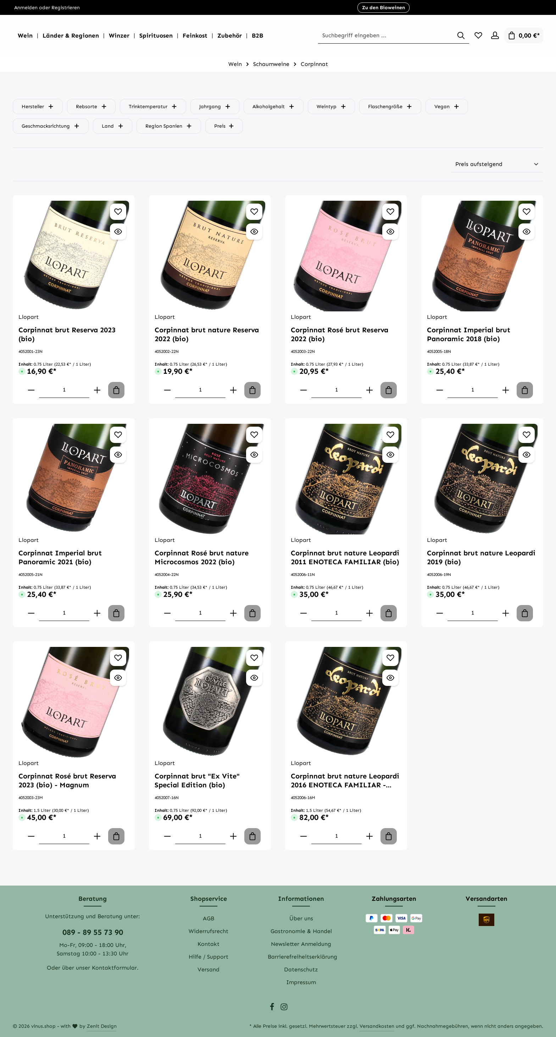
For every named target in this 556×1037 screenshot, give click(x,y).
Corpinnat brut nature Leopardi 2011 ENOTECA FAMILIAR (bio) (345, 557)
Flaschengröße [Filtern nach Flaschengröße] (390, 107)
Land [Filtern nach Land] (113, 126)
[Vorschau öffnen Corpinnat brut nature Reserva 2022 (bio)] (254, 231)
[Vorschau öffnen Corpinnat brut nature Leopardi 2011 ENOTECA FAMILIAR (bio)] (390, 455)
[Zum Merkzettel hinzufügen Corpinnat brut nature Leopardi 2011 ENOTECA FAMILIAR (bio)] (390, 435)
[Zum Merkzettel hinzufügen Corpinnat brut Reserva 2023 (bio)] (118, 212)
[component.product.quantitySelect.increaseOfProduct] (97, 390)
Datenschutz (301, 969)
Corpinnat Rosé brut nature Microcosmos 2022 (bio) (202, 557)
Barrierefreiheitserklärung (302, 956)
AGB (208, 918)
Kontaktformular (114, 967)
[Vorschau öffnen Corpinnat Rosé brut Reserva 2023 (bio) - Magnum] (118, 678)
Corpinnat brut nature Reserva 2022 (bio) (207, 334)
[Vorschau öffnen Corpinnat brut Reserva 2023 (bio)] (118, 231)
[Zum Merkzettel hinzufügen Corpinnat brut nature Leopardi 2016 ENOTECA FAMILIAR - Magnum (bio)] (390, 658)
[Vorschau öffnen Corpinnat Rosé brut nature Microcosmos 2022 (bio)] (254, 455)
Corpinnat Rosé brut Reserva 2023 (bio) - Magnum (67, 780)
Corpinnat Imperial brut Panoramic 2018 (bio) (468, 334)
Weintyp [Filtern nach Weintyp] (331, 107)
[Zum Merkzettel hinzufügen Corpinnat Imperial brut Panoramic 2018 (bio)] (526, 212)
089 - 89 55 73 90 (92, 932)
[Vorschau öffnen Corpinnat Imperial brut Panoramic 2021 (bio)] (118, 455)
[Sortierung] (497, 164)
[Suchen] (459, 36)
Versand (208, 969)
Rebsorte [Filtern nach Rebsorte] (91, 107)
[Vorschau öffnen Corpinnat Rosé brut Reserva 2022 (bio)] (390, 231)
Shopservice (208, 899)
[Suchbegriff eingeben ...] (396, 36)
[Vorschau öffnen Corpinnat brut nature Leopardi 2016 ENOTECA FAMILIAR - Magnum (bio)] (390, 678)
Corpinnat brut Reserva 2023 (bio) (67, 334)
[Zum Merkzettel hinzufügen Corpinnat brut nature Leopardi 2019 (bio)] (526, 435)
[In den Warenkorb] (116, 390)
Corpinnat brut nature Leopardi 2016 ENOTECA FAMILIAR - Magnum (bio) (345, 780)
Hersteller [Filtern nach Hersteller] (38, 107)
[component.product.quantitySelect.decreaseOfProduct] (31, 390)
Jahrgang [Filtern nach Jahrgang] (215, 107)
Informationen (301, 899)
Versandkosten (377, 1026)
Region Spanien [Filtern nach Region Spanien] (168, 126)
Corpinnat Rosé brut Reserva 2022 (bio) (339, 334)
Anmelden (26, 8)
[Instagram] (284, 1009)
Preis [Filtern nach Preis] (224, 126)
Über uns (301, 918)
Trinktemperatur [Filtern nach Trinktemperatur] (153, 107)
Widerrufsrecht (208, 931)
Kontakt (208, 944)
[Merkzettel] (477, 35)
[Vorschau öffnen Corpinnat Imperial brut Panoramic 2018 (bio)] (526, 231)
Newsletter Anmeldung (301, 944)
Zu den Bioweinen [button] (383, 8)
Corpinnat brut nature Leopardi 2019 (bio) (481, 557)
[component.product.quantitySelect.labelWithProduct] (64, 390)
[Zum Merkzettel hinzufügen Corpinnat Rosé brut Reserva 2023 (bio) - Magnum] (118, 658)
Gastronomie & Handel (301, 931)
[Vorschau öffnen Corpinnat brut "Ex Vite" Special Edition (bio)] (254, 678)
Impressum (301, 982)
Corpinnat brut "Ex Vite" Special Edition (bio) (197, 780)
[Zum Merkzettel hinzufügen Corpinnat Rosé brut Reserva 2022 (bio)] (390, 212)
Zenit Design (102, 1026)
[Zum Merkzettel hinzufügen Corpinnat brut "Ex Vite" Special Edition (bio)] (254, 658)
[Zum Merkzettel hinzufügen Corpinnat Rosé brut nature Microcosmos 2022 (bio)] (254, 435)
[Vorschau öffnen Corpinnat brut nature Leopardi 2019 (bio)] (526, 455)
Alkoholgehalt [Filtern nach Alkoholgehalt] (273, 107)
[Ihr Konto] (494, 35)
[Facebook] (272, 1009)
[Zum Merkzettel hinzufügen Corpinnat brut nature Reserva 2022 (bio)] (254, 212)
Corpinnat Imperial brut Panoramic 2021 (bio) (60, 557)
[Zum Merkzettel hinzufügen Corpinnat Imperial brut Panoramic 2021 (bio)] (118, 435)
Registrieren (65, 8)
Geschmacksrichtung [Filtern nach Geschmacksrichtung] (51, 126)
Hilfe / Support (208, 956)
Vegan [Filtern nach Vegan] (447, 107)
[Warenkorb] (523, 35)
